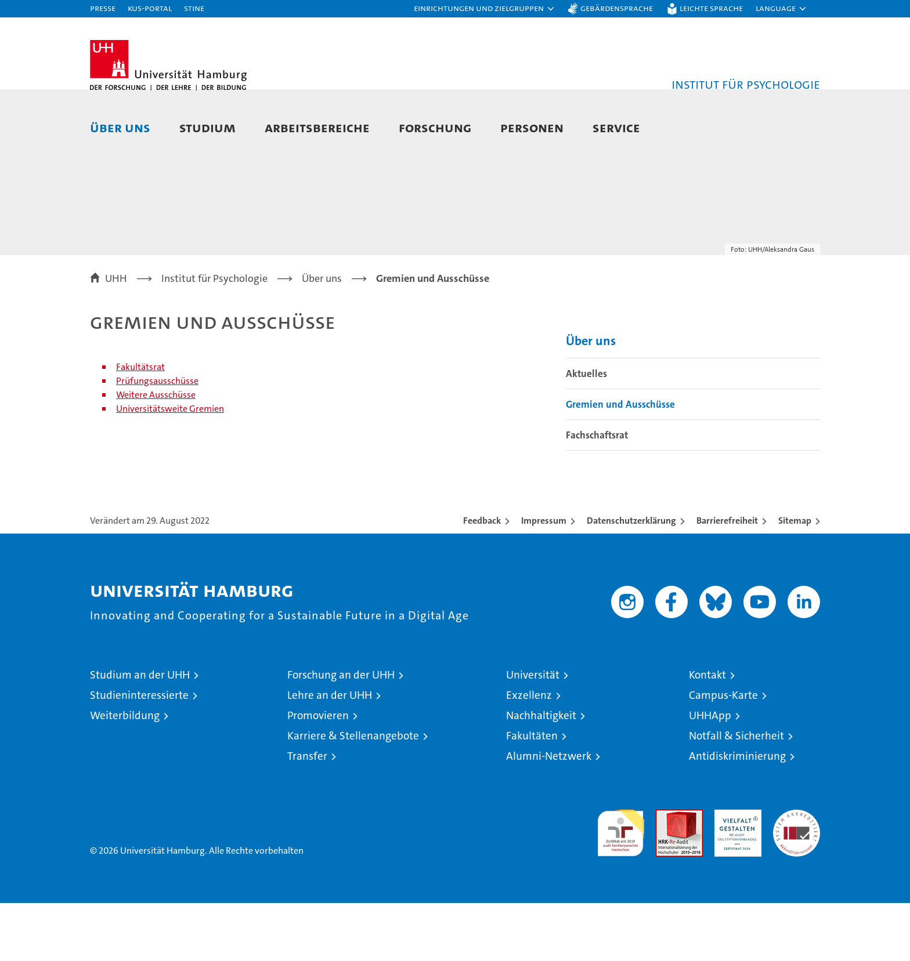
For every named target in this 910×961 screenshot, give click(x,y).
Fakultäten (532, 793)
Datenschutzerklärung (631, 578)
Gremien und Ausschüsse (620, 462)
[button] (484, 8)
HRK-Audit (735, 874)
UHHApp (710, 773)
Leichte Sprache (711, 8)
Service (616, 127)
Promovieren (318, 773)
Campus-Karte (723, 753)
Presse (102, 8)
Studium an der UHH (140, 733)
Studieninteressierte (139, 753)
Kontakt (707, 733)
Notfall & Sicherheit (736, 793)
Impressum (543, 578)
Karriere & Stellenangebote (353, 793)
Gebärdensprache (616, 8)
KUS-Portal (150, 8)
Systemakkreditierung (796, 874)
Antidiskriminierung (737, 814)
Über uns (120, 127)
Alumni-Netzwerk (548, 814)
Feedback (482, 578)
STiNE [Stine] (194, 8)
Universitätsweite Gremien (170, 466)
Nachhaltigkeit (541, 773)
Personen (532, 127)
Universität (532, 733)
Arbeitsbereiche (317, 127)
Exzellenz (529, 753)
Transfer (307, 814)
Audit (667, 874)
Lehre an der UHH (329, 753)
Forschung (435, 127)
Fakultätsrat (140, 425)
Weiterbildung (125, 773)
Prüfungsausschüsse (157, 439)
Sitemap (794, 578)
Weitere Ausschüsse (156, 453)
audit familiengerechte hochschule (620, 886)
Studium (207, 127)
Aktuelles (586, 431)
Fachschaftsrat (597, 493)
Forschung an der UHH (341, 733)
